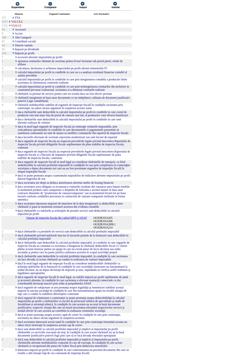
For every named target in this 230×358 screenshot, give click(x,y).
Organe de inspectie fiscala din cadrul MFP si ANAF (56, 217)
